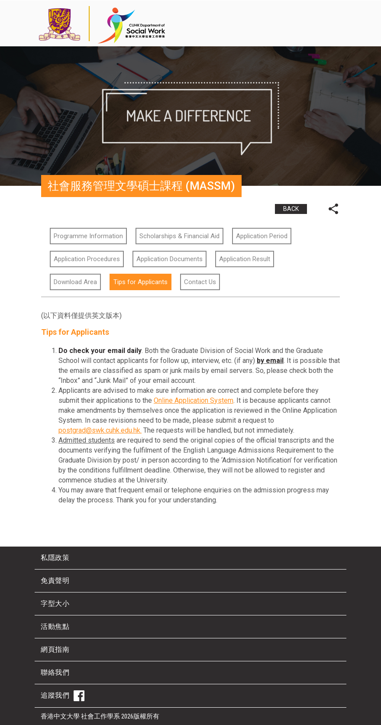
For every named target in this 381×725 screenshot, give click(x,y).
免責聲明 (55, 580)
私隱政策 (55, 557)
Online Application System (193, 400)
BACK (291, 208)
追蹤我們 (62, 695)
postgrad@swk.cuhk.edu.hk (99, 430)
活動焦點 (55, 626)
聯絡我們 (55, 672)
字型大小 (55, 603)
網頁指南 (55, 649)
